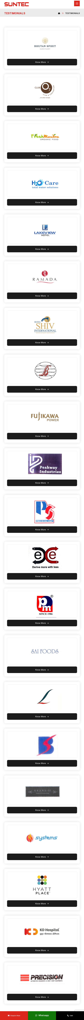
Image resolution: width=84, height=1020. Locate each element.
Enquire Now (14, 1016)
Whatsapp (42, 1015)
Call (70, 1016)
